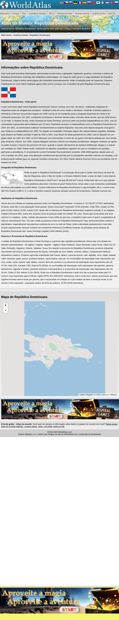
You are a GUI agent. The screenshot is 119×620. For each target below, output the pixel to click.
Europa (16, 13)
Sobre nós (42, 434)
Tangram (89, 395)
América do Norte (64, 13)
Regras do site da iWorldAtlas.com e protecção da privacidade (74, 434)
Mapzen (114, 395)
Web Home (5, 13)
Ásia (24, 13)
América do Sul (98, 13)
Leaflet (82, 395)
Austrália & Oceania (37, 13)
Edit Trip (111, 13)
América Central (82, 13)
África (51, 13)
